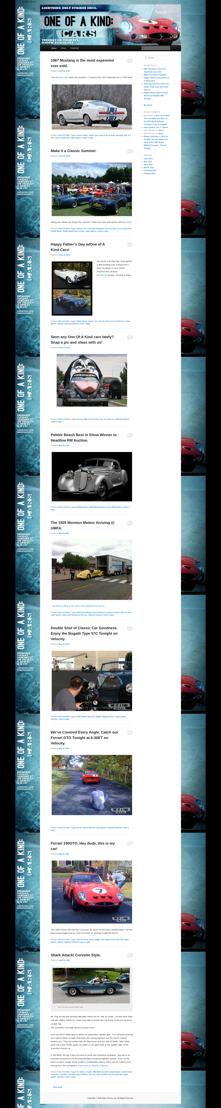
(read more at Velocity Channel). (93, 1065)
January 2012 (149, 173)
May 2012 (148, 162)
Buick (84, 321)
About (63, 48)
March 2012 (149, 167)
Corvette (71, 1074)
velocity (60, 324)
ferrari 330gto (94, 940)
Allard (79, 321)
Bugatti (98, 717)
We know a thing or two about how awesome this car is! (78, 606)
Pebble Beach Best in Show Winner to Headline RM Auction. (156, 96)
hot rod (80, 419)
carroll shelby (82, 135)
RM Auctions (117, 507)
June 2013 (148, 159)
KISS (86, 419)
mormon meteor (113, 612)
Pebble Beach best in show (74, 231)
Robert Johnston (151, 136)
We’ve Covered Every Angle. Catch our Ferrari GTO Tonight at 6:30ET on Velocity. (84, 737)
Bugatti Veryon (108, 717)
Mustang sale (61, 77)
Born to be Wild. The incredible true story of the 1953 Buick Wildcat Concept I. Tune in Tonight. (156, 142)
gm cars (92, 1074)
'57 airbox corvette (84, 1072)
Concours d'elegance (95, 229)
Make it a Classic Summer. (74, 151)
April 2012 (148, 165)
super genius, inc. (151, 127)
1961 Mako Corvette (101, 1072)
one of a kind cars (62, 138)
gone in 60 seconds (107, 135)
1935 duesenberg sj (84, 612)
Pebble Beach (56, 231)
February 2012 (150, 170)
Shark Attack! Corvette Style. (76, 955)
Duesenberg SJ (99, 612)
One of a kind (110, 229)
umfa (64, 615)
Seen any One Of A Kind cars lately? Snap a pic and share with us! (156, 87)
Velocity (103, 275)
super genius (75, 138)
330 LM (80, 940)
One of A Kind (63, 135)
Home (54, 48)
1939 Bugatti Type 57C (86, 717)
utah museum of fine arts (77, 615)
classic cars (93, 135)
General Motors (82, 1074)
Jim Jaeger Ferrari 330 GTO (112, 940)
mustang (119, 135)
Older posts (56, 1087)
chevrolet (63, 1074)
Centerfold (74, 48)
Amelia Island (114, 1072)
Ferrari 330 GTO (89, 828)
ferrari (79, 828)
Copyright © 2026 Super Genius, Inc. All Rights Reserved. (110, 1098)
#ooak (128, 222)
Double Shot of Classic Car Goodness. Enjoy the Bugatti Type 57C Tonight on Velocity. (84, 633)
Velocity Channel (71, 324)
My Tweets (148, 105)
